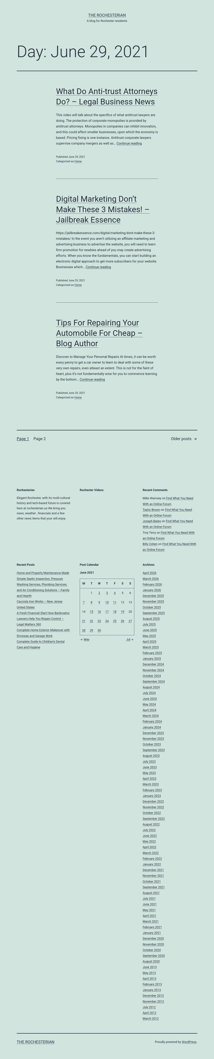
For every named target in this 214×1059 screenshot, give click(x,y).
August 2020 (151, 961)
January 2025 (152, 658)
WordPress (189, 1042)
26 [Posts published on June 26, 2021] (122, 621)
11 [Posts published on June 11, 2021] (114, 602)
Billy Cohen (150, 544)
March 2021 (151, 921)
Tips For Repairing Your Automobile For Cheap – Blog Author (99, 333)
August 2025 (151, 618)
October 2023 (152, 744)
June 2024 (150, 698)
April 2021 (149, 915)
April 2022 (149, 847)
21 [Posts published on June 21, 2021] (83, 621)
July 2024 (149, 693)
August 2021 (151, 893)
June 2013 (150, 967)
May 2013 (149, 973)
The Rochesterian (107, 15)
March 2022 (151, 853)
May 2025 (149, 636)
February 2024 (152, 721)
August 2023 (151, 755)
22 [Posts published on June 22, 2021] (91, 621)
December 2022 (153, 801)
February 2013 (152, 984)
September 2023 (154, 750)
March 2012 (151, 1018)
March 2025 (151, 647)
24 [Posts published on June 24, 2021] (107, 621)
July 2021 (149, 898)
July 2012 (149, 1007)
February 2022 (152, 858)
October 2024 (152, 676)
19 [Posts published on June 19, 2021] (122, 611)
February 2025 (152, 653)
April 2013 (149, 978)
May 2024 (149, 704)
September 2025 (154, 613)
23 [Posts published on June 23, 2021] (99, 621)
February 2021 (152, 927)
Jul (130, 639)
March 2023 (151, 784)
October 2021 (152, 881)
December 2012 (153, 995)
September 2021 (154, 887)
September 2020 (154, 955)
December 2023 (153, 733)
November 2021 (153, 875)
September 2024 (154, 681)
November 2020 (153, 944)
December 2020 (153, 938)
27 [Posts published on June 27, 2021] (130, 621)
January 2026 (152, 590)
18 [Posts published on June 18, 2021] (114, 611)
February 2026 (152, 584)
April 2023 (149, 778)
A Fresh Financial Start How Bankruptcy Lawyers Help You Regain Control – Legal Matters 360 (43, 618)
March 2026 (151, 578)
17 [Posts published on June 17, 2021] (107, 611)
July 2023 (149, 761)
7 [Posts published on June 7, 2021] (84, 602)
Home (78, 161)
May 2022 (149, 841)
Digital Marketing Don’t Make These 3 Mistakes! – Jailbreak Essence (103, 209)
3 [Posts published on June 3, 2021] (107, 593)
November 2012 (153, 1001)
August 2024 (151, 687)
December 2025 (153, 596)
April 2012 (149, 1013)
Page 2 (39, 438)
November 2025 (153, 601)
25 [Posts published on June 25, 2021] (114, 621)
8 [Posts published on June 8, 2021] (91, 602)
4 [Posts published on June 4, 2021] (115, 593)
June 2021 (150, 904)
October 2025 (152, 607)
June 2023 (150, 767)
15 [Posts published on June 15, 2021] (91, 611)
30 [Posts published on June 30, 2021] (99, 630)
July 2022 (149, 830)
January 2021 (152, 933)
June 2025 (150, 630)
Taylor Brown (151, 509)
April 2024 (149, 710)
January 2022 (152, 864)
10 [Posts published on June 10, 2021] (107, 602)
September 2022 (154, 818)
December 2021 (153, 870)
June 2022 (150, 835)
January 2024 (152, 727)
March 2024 (151, 715)
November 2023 (153, 738)
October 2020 (152, 950)
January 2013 (152, 990)
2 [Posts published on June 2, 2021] (99, 593)
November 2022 (153, 807)
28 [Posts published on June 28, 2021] (83, 630)
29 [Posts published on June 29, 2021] (91, 630)
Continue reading (129, 143)
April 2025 (149, 641)
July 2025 (149, 624)
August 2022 (151, 824)
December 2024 (153, 664)
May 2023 (149, 773)
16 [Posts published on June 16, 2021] (99, 611)
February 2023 (152, 790)
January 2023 (152, 796)
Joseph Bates (152, 521)
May (84, 639)
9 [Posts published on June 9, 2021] (99, 602)
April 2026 (149, 573)
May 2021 (149, 910)
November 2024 (153, 670)
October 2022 (152, 813)
